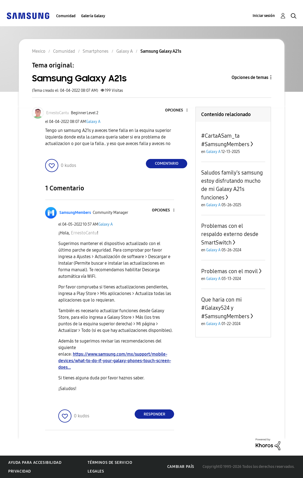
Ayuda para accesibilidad (34, 462)
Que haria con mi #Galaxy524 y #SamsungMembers (225, 308)
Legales (96, 471)
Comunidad (66, 16)
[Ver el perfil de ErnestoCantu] (57, 113)
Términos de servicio (110, 462)
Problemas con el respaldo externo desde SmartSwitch (229, 234)
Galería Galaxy (93, 16)
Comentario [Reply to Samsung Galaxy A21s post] (166, 163)
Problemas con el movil (229, 271)
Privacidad (19, 471)
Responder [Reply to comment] (154, 414)
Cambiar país (180, 466)
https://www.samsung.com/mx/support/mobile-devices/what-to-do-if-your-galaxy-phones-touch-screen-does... (114, 361)
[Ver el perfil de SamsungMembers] (75, 212)
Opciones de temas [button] (250, 77)
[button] (177, 110)
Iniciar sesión (264, 15)
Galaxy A (93, 121)
